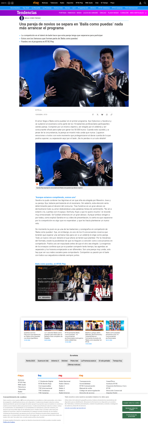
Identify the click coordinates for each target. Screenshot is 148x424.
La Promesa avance (88, 361)
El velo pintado (104, 361)
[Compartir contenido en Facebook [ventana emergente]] (93, 114)
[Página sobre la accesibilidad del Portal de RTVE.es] (85, 409)
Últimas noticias (74, 365)
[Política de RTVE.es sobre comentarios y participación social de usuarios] (122, 409)
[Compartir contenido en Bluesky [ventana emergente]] (102, 114)
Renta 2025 (30, 361)
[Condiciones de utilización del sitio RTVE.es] (21, 409)
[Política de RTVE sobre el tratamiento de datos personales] (36, 409)
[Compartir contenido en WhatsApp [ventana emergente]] (107, 114)
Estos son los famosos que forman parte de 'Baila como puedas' (49, 38)
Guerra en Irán (43, 361)
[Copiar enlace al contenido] (111, 114)
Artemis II (55, 361)
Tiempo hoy (117, 361)
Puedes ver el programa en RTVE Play (37, 41)
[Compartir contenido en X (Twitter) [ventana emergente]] (97, 114)
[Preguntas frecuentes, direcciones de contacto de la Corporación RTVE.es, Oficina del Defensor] (107, 409)
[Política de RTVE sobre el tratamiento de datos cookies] (53, 409)
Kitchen (65, 361)
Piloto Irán (74, 361)
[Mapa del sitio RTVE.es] (97, 409)
